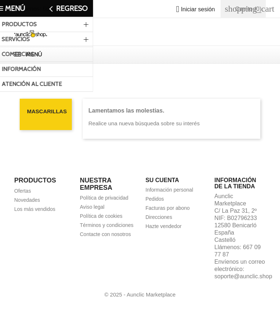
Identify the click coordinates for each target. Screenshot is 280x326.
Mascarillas (47, 111)
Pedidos (154, 199)
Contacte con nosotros (105, 234)
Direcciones (158, 217)
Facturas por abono (167, 208)
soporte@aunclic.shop (243, 276)
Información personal (169, 190)
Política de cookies (101, 216)
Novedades (27, 200)
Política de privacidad (104, 198)
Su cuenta (162, 180)
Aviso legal (92, 207)
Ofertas (22, 191)
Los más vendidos (34, 209)
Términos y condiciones (106, 225)
